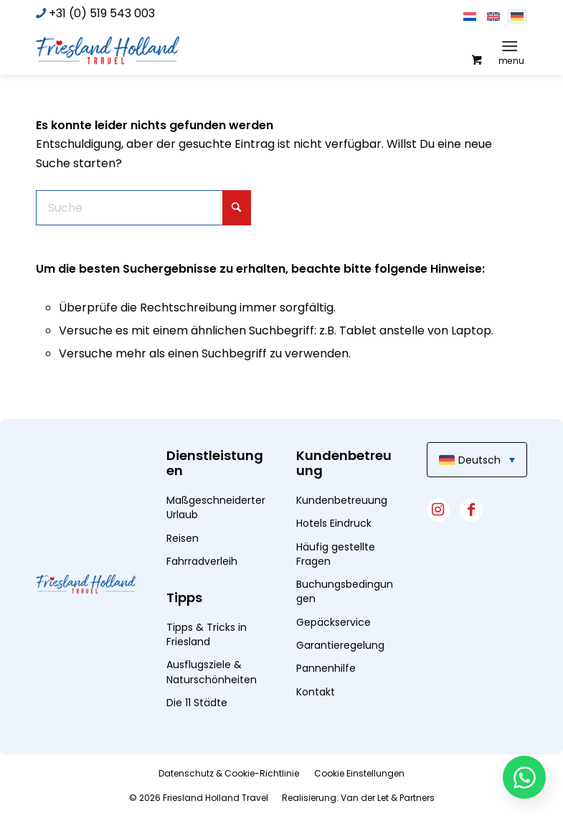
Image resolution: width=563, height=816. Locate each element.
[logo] (107, 49)
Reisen (182, 538)
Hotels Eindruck (334, 523)
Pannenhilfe (326, 668)
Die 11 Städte (196, 702)
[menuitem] (512, 46)
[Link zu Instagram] (438, 510)
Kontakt (315, 692)
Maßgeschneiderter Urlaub (215, 507)
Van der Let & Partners (388, 798)
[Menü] (509, 46)
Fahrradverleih (201, 561)
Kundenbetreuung (341, 500)
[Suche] (143, 207)
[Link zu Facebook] (471, 510)
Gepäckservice (333, 622)
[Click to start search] (236, 207)
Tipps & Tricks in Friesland (206, 634)
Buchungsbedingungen (344, 591)
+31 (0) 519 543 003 (102, 13)
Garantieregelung (340, 645)
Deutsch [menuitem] (479, 460)
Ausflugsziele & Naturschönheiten (211, 671)
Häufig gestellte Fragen (335, 554)
